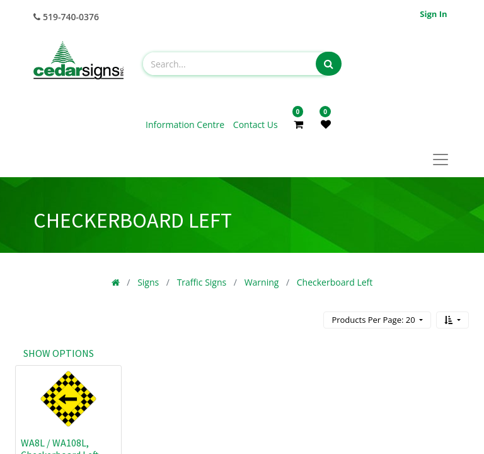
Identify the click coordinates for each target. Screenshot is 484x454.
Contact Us (255, 125)
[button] (452, 320)
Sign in (433, 14)
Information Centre (186, 125)
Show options (58, 353)
